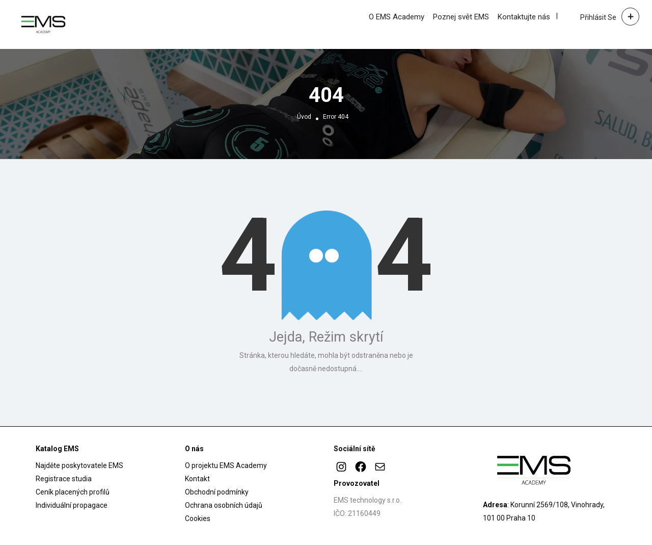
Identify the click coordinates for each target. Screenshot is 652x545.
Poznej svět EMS (461, 16)
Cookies (197, 518)
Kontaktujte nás (524, 16)
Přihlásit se (598, 17)
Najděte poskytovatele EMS (79, 465)
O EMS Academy (396, 16)
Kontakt (197, 479)
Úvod (304, 116)
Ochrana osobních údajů (223, 505)
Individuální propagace (71, 505)
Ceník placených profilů (73, 492)
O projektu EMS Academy (226, 465)
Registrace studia (64, 479)
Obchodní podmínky (217, 492)
